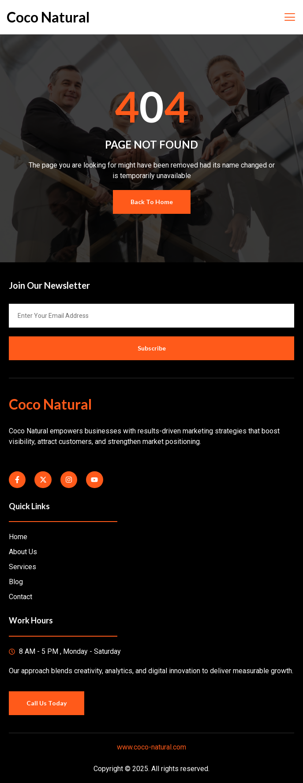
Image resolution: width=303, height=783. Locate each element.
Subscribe (152, 348)
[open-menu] (289, 17)
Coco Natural (48, 17)
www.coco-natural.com (151, 747)
